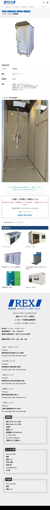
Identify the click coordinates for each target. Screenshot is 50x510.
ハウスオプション (11, 467)
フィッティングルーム (13, 437)
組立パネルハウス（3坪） (14, 424)
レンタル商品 (19, 11)
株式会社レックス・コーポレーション (16, 222)
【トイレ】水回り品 (11, 11)
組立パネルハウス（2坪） (14, 421)
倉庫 (7, 456)
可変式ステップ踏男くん (13, 440)
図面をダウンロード (17, 74)
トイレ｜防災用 (27, 11)
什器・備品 (9, 462)
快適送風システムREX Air (14, 432)
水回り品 (4, 11)
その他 (8, 470)
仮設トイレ (9, 459)
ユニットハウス (11, 454)
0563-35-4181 (25, 215)
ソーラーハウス (11, 435)
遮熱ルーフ (9, 429)
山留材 (8, 427)
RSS (25, 502)
